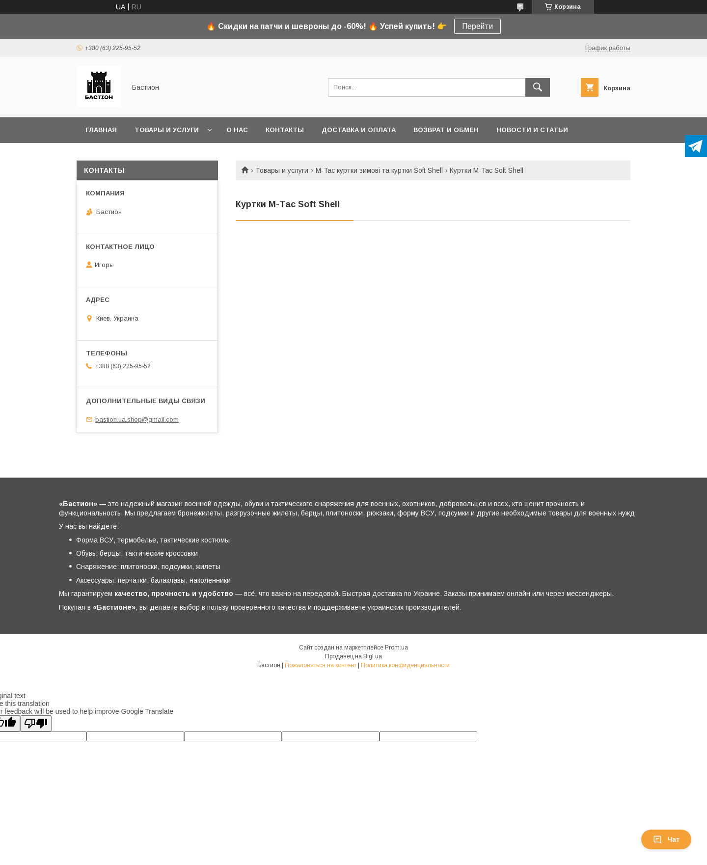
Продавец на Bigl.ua (353, 656)
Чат (666, 839)
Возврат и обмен (446, 130)
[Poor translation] (36, 723)
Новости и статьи (532, 130)
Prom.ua (396, 647)
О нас (237, 130)
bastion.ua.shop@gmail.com (137, 419)
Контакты (285, 130)
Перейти (477, 26)
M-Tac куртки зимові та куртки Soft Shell (379, 170)
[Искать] (537, 87)
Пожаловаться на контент (320, 665)
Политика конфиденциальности (405, 665)
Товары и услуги (167, 130)
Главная (101, 130)
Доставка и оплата (359, 130)
